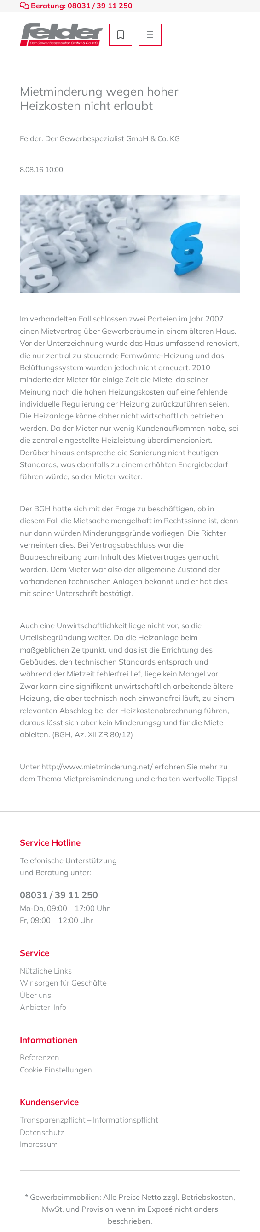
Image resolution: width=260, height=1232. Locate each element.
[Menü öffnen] (150, 35)
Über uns (35, 995)
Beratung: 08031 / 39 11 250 (76, 5)
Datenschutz (42, 1132)
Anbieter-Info (43, 1007)
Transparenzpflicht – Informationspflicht (89, 1119)
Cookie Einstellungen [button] (56, 1069)
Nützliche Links (46, 970)
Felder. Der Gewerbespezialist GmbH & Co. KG (100, 138)
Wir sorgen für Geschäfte (63, 982)
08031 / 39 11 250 (59, 894)
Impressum (39, 1144)
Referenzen (39, 1057)
